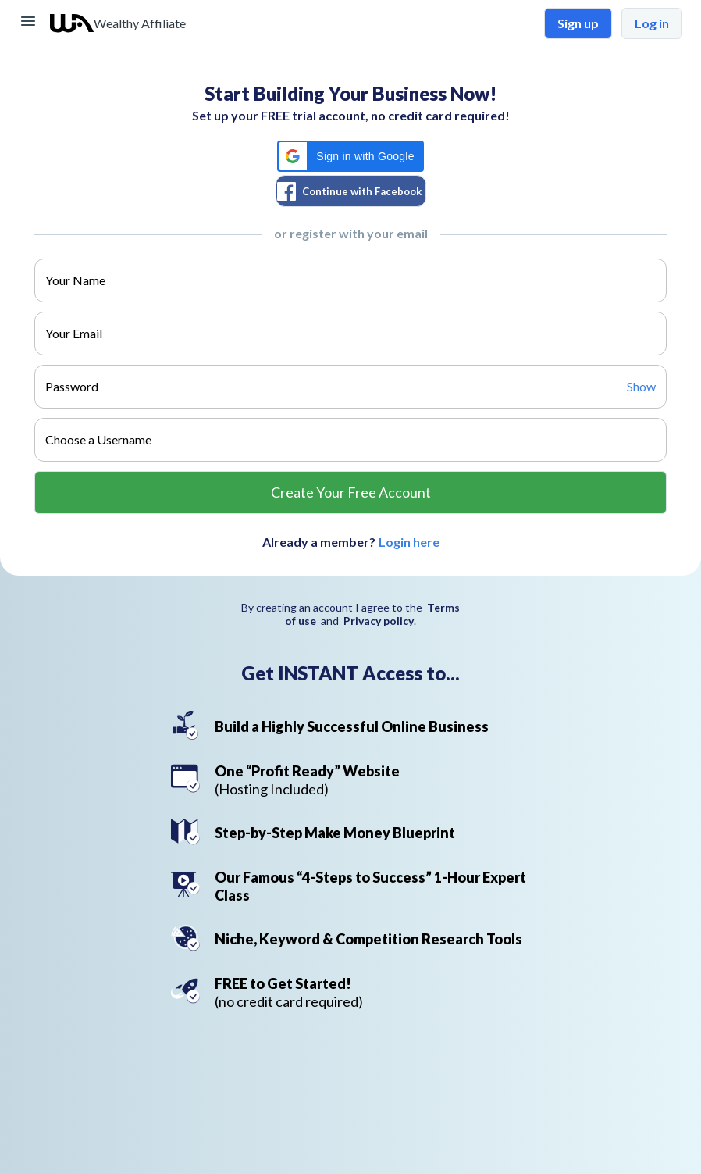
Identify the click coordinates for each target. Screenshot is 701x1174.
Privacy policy (378, 620)
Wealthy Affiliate (140, 23)
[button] (350, 156)
